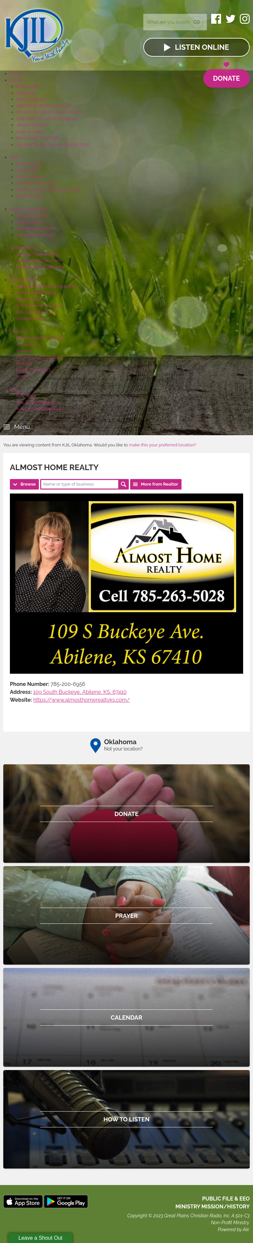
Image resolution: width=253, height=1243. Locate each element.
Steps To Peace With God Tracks (48, 189)
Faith (14, 157)
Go (196, 22)
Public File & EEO (33, 370)
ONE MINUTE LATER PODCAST (47, 118)
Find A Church (30, 176)
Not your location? (123, 748)
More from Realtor (159, 484)
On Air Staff (27, 86)
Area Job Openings (35, 234)
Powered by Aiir (233, 1229)
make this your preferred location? (162, 444)
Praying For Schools (36, 183)
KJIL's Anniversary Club (39, 305)
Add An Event (29, 221)
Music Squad (29, 299)
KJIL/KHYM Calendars (38, 408)
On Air (16, 80)
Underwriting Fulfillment (40, 267)
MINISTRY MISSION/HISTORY (212, 1206)
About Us (19, 331)
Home (16, 73)
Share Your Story (32, 125)
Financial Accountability (39, 357)
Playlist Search (30, 99)
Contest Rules (30, 318)
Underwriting (23, 247)
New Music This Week (38, 137)
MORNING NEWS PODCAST (44, 105)
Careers (24, 350)
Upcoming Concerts (36, 228)
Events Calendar (32, 215)
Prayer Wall (27, 170)
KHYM (22, 376)
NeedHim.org (29, 195)
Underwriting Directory (39, 260)
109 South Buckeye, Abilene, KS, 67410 (79, 692)
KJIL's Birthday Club (35, 312)
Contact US (27, 344)
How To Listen (30, 131)
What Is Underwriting (37, 254)
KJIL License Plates (35, 402)
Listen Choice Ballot (36, 292)
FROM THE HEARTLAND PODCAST (51, 112)
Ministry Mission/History (40, 337)
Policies (24, 363)
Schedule (25, 93)
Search (123, 484)
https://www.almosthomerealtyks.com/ (81, 700)
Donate (226, 75)
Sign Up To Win (25, 279)
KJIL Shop (26, 395)
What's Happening (28, 209)
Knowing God (29, 163)
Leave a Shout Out (40, 1238)
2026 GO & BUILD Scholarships (46, 286)
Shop (15, 389)
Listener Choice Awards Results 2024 (52, 144)
